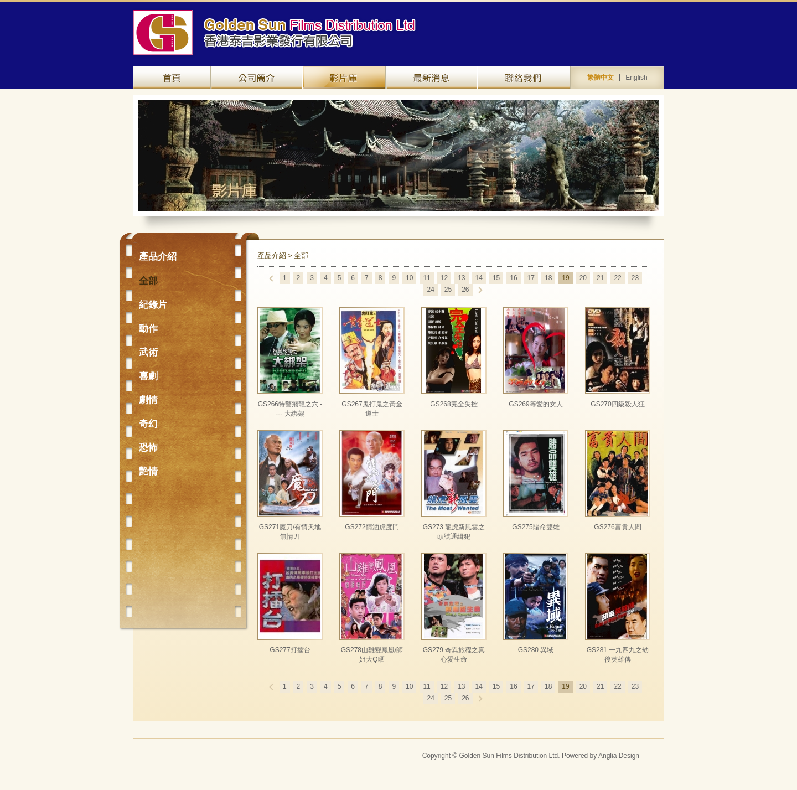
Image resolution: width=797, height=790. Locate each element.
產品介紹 (344, 77)
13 (461, 278)
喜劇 (148, 376)
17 (531, 278)
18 (548, 278)
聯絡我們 (524, 77)
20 (583, 278)
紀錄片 (153, 305)
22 (617, 278)
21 (600, 278)
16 (513, 278)
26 (465, 289)
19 (565, 278)
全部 (148, 281)
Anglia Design (618, 756)
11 (426, 278)
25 (448, 289)
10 (409, 278)
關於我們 (256, 77)
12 (444, 278)
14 (479, 278)
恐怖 (148, 447)
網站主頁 (172, 77)
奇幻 (148, 424)
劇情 (148, 400)
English (636, 77)
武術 (148, 352)
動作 (148, 328)
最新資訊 (431, 77)
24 (430, 289)
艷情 (148, 471)
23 (635, 278)
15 (496, 278)
